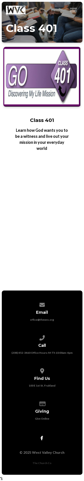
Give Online (42, 418)
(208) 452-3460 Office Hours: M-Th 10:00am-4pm (42, 352)
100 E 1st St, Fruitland (42, 385)
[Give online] (42, 403)
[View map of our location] (42, 370)
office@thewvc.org (42, 319)
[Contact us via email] (42, 304)
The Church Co (42, 463)
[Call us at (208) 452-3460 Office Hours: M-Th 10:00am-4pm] (42, 337)
